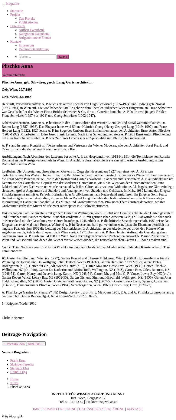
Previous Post (14, 343)
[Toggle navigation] (3, 4)
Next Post (36, 343)
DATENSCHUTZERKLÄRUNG (101, 409)
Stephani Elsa (19, 368)
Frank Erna (18, 360)
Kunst (14, 383)
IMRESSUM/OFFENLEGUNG (54, 409)
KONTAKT (135, 409)
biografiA (12, 3)
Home (14, 379)
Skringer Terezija (22, 364)
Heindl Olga (18, 372)
